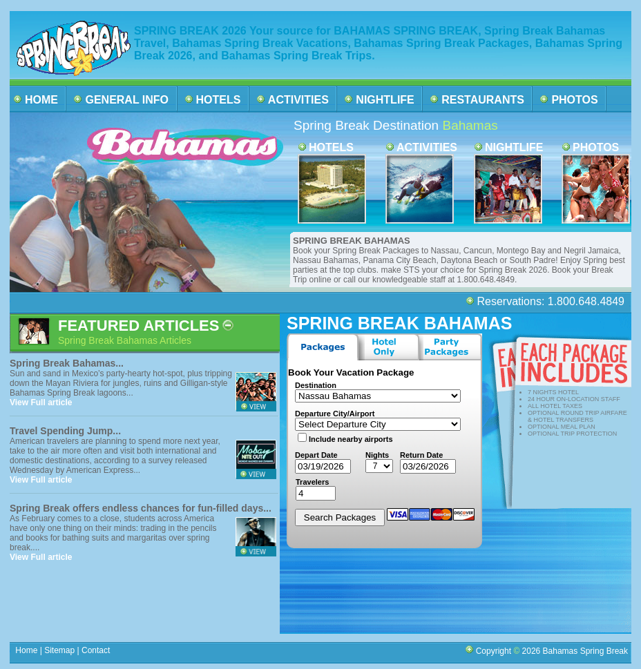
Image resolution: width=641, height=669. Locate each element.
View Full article (41, 402)
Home (26, 650)
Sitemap (58, 650)
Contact (96, 650)
